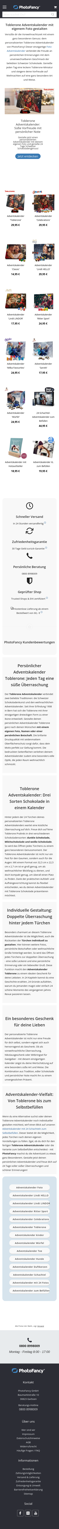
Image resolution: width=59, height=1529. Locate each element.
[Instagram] (28, 1513)
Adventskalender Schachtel (29, 1274)
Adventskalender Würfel (29, 1243)
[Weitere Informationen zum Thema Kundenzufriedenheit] (46, 548)
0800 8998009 (29, 573)
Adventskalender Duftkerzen (30, 1266)
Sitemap (28, 1493)
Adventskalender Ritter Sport (30, 1211)
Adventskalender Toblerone (29, 1227)
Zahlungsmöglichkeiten (28, 1473)
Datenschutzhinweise (28, 1438)
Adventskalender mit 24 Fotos (31, 1282)
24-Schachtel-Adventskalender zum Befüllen (43, 416)
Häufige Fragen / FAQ (28, 1450)
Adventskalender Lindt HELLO (31, 1195)
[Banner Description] (28, 148)
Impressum (28, 1434)
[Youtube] (35, 1513)
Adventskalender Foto (29, 1187)
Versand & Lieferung (28, 1477)
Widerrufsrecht (28, 1446)
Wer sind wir (28, 1429)
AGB (28, 1442)
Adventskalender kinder (29, 1235)
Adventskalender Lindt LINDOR (31, 1203)
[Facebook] (20, 1513)
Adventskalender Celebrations (31, 1219)
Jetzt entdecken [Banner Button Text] (28, 156)
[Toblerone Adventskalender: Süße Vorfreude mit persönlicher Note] (28, 131)
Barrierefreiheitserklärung (28, 1489)
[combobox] (29, 15)
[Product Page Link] (15, 202)
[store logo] (26, 7)
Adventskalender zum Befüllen (31, 1290)
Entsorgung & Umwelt (28, 1485)
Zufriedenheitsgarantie (28, 1481)
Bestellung (28, 1468)
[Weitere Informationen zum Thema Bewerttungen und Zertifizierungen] (47, 598)
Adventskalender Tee (29, 1250)
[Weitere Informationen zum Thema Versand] (45, 523)
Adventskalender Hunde (29, 1258)
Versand (40, 1326)
